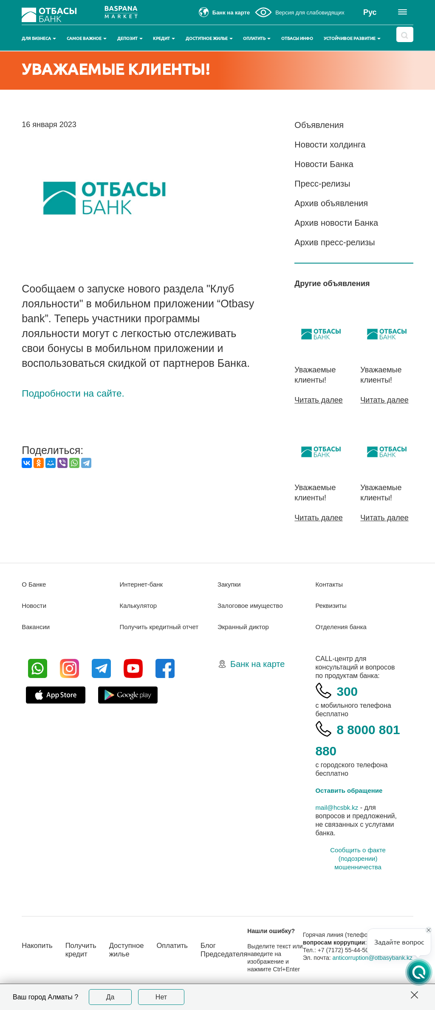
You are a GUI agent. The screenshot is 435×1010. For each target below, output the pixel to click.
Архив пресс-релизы (334, 242)
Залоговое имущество (252, 605)
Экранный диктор (245, 626)
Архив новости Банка (336, 222)
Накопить (38, 949)
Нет (161, 997)
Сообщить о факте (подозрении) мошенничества (358, 858)
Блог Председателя (236, 953)
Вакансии (37, 626)
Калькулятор (140, 605)
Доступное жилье (209, 38)
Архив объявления (331, 203)
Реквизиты (331, 605)
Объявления (319, 125)
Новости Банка (323, 164)
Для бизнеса (39, 38)
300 (348, 690)
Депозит (130, 38)
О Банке (35, 583)
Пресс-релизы (322, 183)
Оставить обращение (351, 790)
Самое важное (87, 38)
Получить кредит (85, 953)
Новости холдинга (329, 144)
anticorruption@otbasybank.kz (353, 965)
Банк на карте (257, 663)
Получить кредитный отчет (162, 626)
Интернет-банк (143, 583)
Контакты (330, 583)
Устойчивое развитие (352, 38)
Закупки (230, 583)
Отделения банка (342, 626)
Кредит (164, 38)
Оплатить (257, 38)
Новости (35, 605)
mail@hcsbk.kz (338, 807)
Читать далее (318, 400)
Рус (370, 12)
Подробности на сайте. (79, 413)
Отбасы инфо (297, 38)
